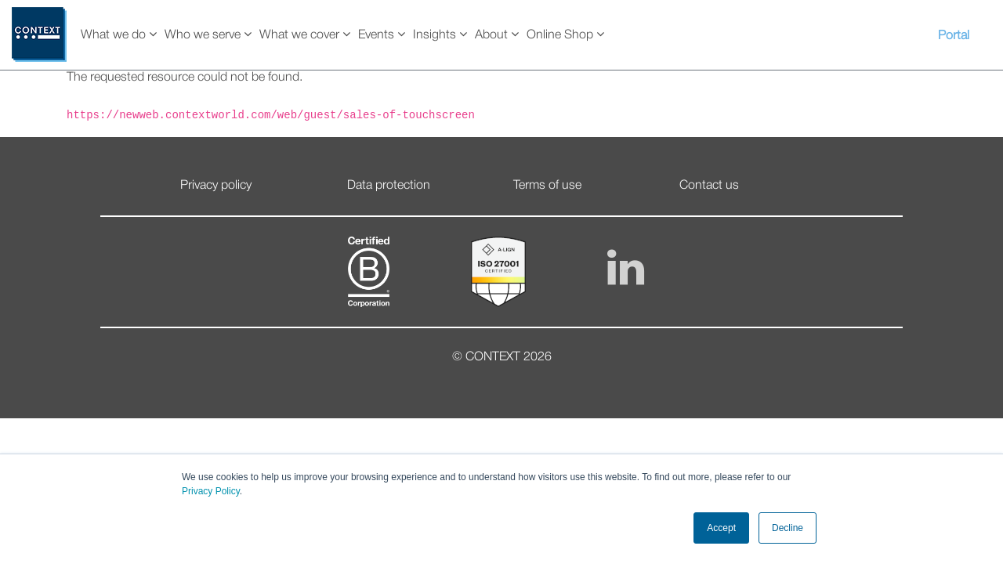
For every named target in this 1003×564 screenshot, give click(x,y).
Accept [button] (721, 527)
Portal (953, 36)
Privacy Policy (211, 491)
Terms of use (547, 185)
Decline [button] (787, 527)
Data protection (388, 185)
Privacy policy (216, 185)
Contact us (709, 185)
